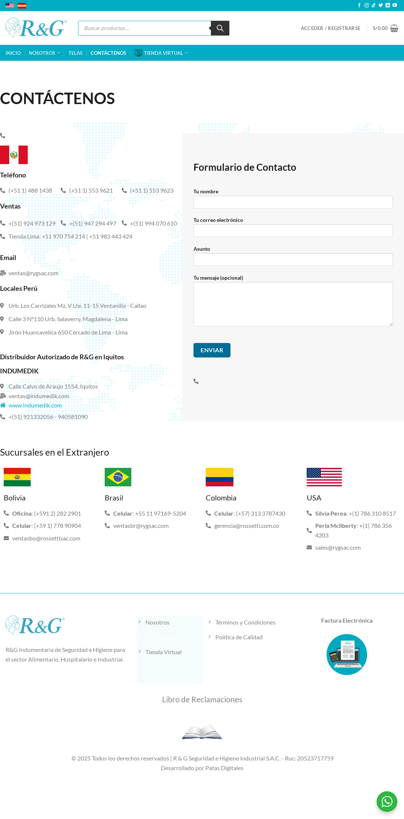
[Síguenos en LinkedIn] (388, 5)
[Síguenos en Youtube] (395, 5)
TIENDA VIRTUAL (161, 53)
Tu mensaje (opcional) (293, 303)
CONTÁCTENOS (108, 53)
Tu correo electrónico (293, 229)
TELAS (75, 53)
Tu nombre (293, 201)
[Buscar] (220, 28)
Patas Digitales (224, 767)
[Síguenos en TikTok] (373, 5)
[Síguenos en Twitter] (380, 5)
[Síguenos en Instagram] (366, 5)
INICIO (13, 53)
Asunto (293, 258)
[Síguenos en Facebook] (359, 5)
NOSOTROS (44, 52)
